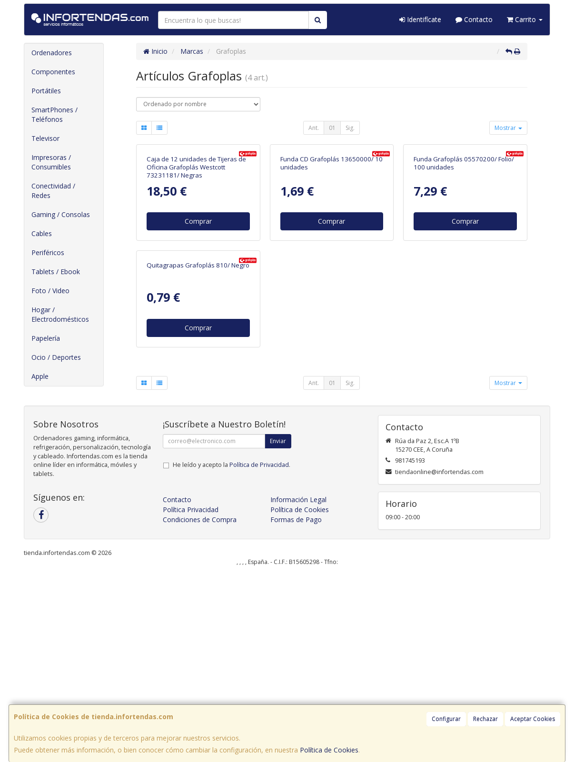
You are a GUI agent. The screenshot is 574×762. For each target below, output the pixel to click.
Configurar (446, 719)
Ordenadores (51, 52)
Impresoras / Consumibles (51, 162)
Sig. (350, 128)
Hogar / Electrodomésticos (60, 314)
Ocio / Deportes (56, 357)
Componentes (53, 71)
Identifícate (420, 19)
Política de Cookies (329, 749)
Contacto (474, 19)
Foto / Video (50, 290)
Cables (41, 233)
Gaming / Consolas (60, 214)
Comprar (198, 316)
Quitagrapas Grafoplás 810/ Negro (198, 457)
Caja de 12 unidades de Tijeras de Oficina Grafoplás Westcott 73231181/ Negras (196, 263)
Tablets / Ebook (55, 271)
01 (332, 128)
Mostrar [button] (508, 128)
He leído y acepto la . (231, 652)
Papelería (45, 338)
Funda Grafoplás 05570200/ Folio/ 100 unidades (464, 258)
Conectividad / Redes (53, 190)
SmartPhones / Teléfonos (54, 114)
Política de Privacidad (259, 652)
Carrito (525, 19)
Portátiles (46, 90)
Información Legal (298, 687)
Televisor (45, 138)
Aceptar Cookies (532, 719)
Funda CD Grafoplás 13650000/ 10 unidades (331, 258)
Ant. (313, 128)
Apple (40, 376)
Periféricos (47, 252)
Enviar (278, 628)
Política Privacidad (190, 697)
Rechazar (485, 719)
